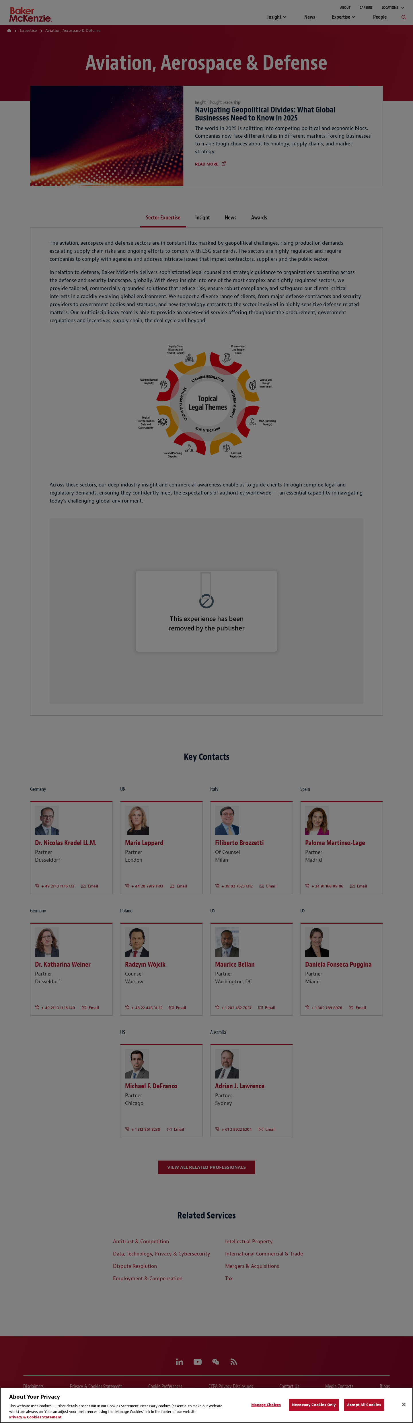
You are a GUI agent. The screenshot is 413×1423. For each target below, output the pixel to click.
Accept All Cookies (364, 1404)
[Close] (404, 1404)
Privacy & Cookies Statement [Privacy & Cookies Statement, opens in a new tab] (35, 1417)
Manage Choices (266, 1404)
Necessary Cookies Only (314, 1404)
